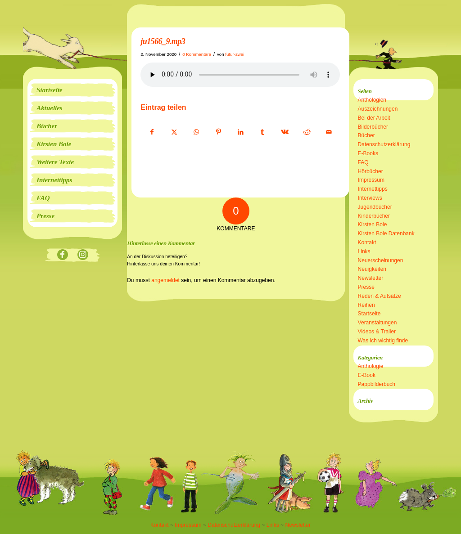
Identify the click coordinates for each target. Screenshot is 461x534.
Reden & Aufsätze (379, 296)
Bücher (366, 135)
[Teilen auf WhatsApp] (196, 132)
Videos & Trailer (377, 331)
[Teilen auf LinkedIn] (240, 132)
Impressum (371, 180)
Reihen (366, 305)
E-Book (366, 375)
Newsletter (371, 278)
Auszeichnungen (378, 109)
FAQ (363, 162)
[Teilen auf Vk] (284, 132)
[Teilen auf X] (174, 132)
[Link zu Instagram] (82, 255)
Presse (366, 287)
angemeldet (165, 280)
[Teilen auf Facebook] (152, 132)
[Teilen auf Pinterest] (218, 132)
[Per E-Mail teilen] (328, 132)
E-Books (368, 153)
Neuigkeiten (372, 269)
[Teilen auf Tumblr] (262, 132)
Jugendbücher (375, 207)
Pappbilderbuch (376, 384)
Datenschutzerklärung (384, 144)
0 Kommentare (196, 54)
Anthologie (371, 366)
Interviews (370, 198)
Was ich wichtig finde (383, 340)
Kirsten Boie (372, 224)
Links (364, 251)
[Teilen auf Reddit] (306, 132)
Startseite (369, 313)
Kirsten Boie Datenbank (386, 233)
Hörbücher (370, 171)
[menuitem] (72, 90)
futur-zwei (234, 54)
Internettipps (373, 189)
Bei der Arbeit (374, 118)
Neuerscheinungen (380, 260)
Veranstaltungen (377, 322)
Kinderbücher (374, 216)
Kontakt (367, 242)
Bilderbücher (373, 127)
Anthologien (372, 100)
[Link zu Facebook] (62, 255)
